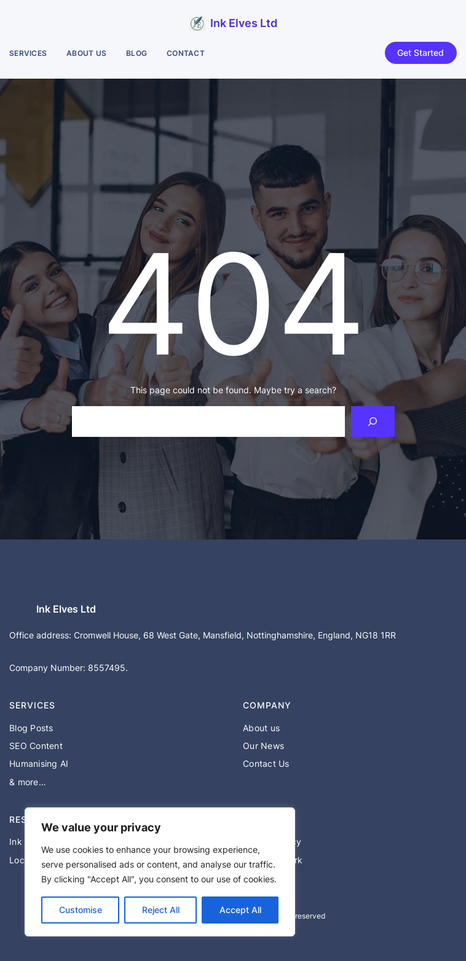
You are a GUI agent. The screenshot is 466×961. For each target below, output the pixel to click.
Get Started (420, 52)
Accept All (240, 909)
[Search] (373, 421)
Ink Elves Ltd (243, 23)
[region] (160, 871)
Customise (80, 909)
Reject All (161, 909)
